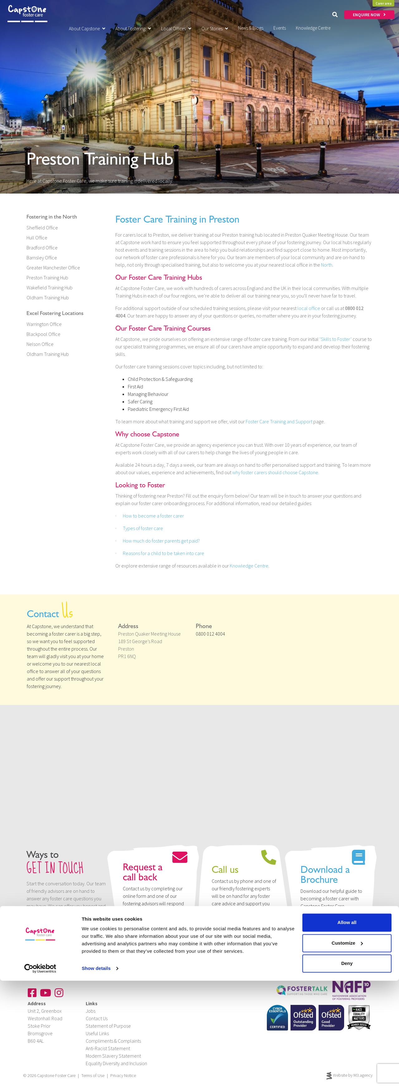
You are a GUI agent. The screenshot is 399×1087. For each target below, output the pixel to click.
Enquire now (142, 924)
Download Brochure (328, 924)
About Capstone (87, 29)
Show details (96, 1074)
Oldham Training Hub (47, 297)
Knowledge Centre (249, 566)
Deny (347, 1069)
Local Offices (176, 29)
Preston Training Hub (47, 277)
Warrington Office (44, 324)
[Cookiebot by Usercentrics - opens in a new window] (40, 1075)
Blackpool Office (43, 334)
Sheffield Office (42, 227)
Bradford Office (42, 247)
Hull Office (36, 237)
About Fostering (133, 29)
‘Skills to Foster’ (336, 339)
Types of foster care (143, 528)
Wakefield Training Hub (49, 287)
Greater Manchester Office (53, 267)
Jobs (90, 1011)
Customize (347, 1049)
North (326, 265)
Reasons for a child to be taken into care (163, 553)
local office (308, 308)
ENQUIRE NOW (369, 14)
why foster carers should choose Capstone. (275, 472)
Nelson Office (40, 344)
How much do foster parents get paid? (161, 541)
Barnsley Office (41, 257)
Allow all (347, 1028)
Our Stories (214, 29)
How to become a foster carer (153, 516)
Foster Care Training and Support (279, 421)
